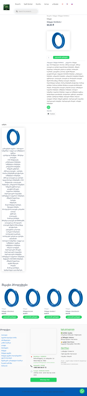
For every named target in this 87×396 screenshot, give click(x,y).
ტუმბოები (57, 96)
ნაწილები (4, 365)
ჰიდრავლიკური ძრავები (60, 103)
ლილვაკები (63, 78)
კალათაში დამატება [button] (9, 317)
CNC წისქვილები (54, 64)
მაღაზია (38, 4)
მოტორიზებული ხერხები (54, 82)
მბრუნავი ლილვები (69, 80)
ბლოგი (46, 4)
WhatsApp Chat (45, 379)
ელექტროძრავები (52, 73)
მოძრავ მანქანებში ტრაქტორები (70, 82)
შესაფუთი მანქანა (57, 98)
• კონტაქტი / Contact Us (67, 351)
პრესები (58, 87)
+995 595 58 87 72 (40, 367)
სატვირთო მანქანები (72, 91)
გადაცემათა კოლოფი (59, 71)
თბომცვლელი (6, 340)
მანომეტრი (4, 348)
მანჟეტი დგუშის (6, 353)
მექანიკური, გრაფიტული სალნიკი (12, 360)
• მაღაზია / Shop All (66, 356)
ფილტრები (64, 96)
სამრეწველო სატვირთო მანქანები (61, 89)
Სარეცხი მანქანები (73, 103)
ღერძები (70, 96)
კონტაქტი (55, 4)
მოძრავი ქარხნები (52, 85)
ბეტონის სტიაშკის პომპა (9, 337)
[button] (82, 391)
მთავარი (18, 4)
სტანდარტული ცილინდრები (69, 94)
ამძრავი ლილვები (71, 64)
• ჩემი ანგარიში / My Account (69, 353)
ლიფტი (3, 345)
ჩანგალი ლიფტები (68, 98)
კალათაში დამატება (61, 57)
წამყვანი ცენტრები (52, 100)
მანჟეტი (55, 16)
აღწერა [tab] (4, 124)
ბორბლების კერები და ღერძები (63, 69)
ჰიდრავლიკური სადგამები (65, 100)
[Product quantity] (49, 57)
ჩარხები (76, 98)
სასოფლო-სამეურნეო (59, 91)
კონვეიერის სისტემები (59, 76)
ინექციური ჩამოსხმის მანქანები (66, 73)
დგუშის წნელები (71, 71)
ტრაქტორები (50, 96)
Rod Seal (62, 64)
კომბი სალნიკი (6, 342)
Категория (4, 335)
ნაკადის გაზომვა (6, 363)
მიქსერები (79, 80)
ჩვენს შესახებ (28, 4)
